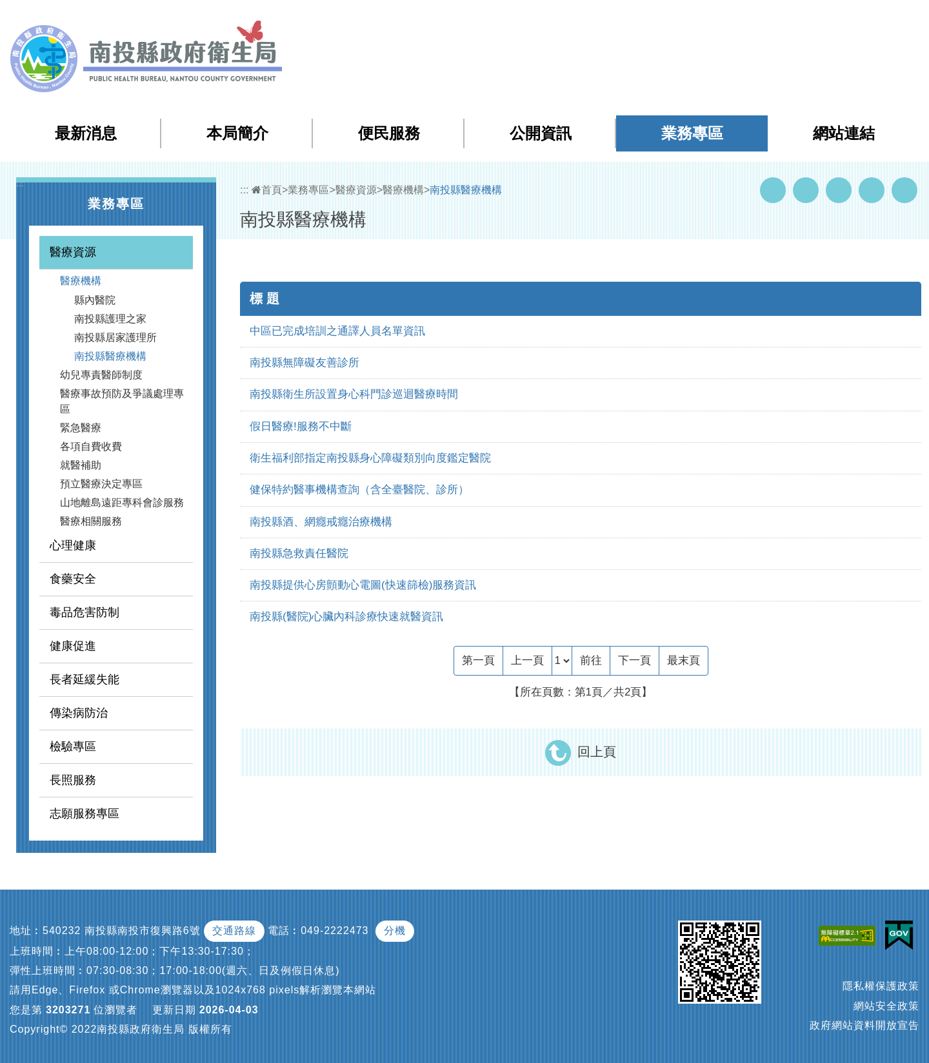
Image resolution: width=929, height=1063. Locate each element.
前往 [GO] (591, 660)
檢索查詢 (738, 18)
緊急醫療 (80, 427)
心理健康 (73, 545)
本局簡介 (237, 133)
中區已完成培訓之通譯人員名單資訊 (337, 331)
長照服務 (73, 780)
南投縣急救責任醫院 (299, 553)
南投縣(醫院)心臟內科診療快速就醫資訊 (346, 616)
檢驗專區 (73, 746)
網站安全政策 (886, 1005)
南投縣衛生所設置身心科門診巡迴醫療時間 (354, 394)
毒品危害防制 (84, 612)
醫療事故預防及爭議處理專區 (122, 401)
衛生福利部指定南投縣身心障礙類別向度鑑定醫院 (370, 458)
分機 (395, 930)
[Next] (634, 661)
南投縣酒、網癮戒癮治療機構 (321, 522)
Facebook (773, 190)
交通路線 (234, 930)
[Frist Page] (478, 661)
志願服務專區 (84, 813)
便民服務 (389, 133)
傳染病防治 (79, 713)
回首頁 (787, 18)
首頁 (267, 189)
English (833, 18)
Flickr (871, 190)
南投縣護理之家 (110, 318)
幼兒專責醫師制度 (101, 374)
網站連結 (844, 133)
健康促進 (73, 645)
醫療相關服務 (91, 521)
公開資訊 (541, 133)
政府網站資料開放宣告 (864, 1025)
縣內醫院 (94, 300)
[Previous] (527, 661)
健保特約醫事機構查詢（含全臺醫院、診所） (359, 489)
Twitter (839, 190)
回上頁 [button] (596, 752)
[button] (868, 19)
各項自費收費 (91, 446)
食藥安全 (73, 578)
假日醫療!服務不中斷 (301, 426)
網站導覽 (686, 18)
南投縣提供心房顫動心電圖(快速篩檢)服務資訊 (363, 585)
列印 (904, 190)
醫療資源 (73, 252)
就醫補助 (80, 465)
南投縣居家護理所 (115, 337)
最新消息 (86, 133)
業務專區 (692, 133)
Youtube (806, 190)
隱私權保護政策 (881, 985)
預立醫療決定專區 (101, 483)
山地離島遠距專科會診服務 (122, 502)
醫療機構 (80, 280)
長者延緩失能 (84, 679)
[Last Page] (683, 661)
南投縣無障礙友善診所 (304, 362)
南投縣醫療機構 (110, 356)
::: (659, 19)
